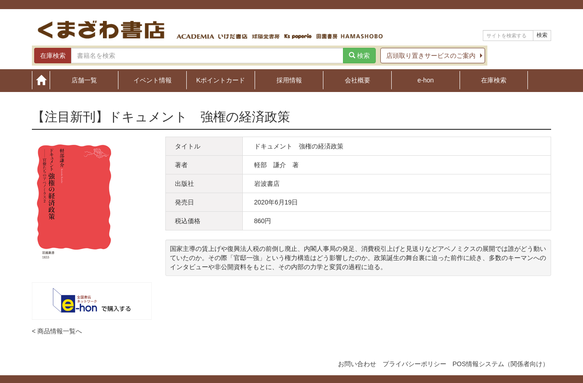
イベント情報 (152, 80)
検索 (542, 35)
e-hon (426, 80)
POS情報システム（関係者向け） (500, 364)
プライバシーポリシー (414, 364)
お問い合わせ (357, 364)
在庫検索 (493, 80)
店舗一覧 (84, 80)
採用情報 (289, 80)
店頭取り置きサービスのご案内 (431, 55)
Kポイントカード (220, 80)
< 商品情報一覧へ (57, 331)
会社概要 (357, 80)
